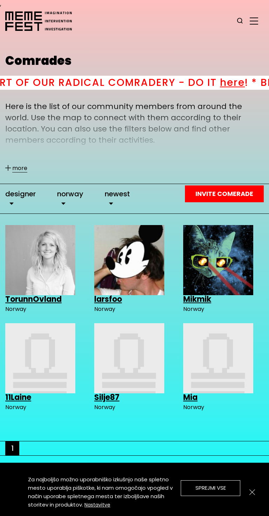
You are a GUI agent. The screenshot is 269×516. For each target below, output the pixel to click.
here (238, 82)
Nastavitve (97, 504)
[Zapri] (252, 492)
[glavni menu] (254, 20)
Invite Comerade (224, 193)
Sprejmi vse (210, 487)
